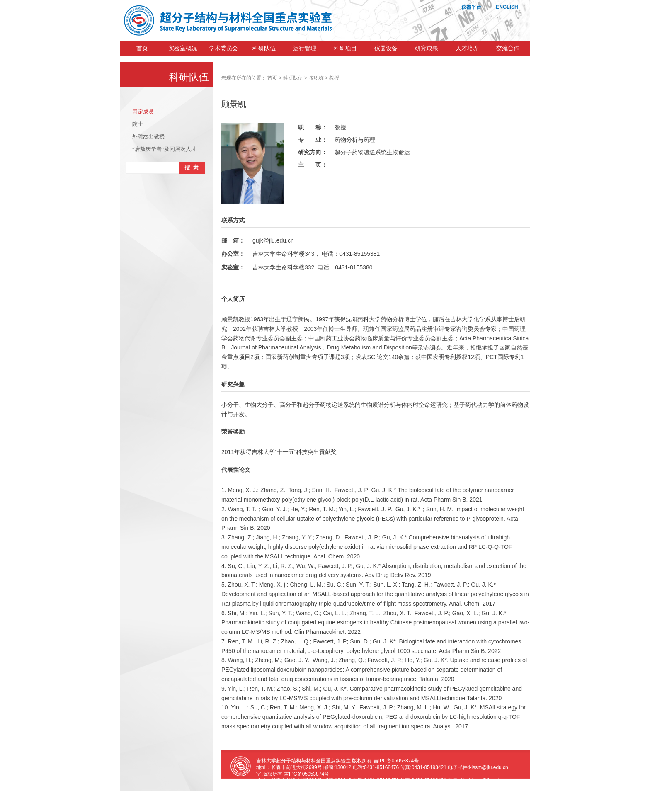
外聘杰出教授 (148, 136)
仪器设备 (386, 48)
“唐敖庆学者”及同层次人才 (164, 149)
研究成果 (426, 48)
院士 (137, 124)
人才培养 (467, 48)
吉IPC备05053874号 (396, 761)
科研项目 (345, 48)
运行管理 (304, 48)
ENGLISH (507, 7)
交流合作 (507, 48)
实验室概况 (182, 48)
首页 (142, 48)
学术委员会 (223, 48)
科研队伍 (264, 48)
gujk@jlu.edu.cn (273, 240)
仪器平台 (471, 7)
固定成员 (143, 112)
